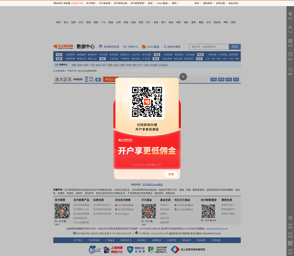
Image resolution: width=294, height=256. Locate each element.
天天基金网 (104, 3)
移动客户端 (76, 3)
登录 (196, 3)
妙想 (150, 3)
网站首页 (58, 3)
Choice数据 (162, 3)
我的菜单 (207, 3)
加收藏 (66, 3)
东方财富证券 (120, 3)
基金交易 (233, 3)
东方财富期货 (137, 3)
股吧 (174, 3)
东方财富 (90, 3)
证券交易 (220, 3)
